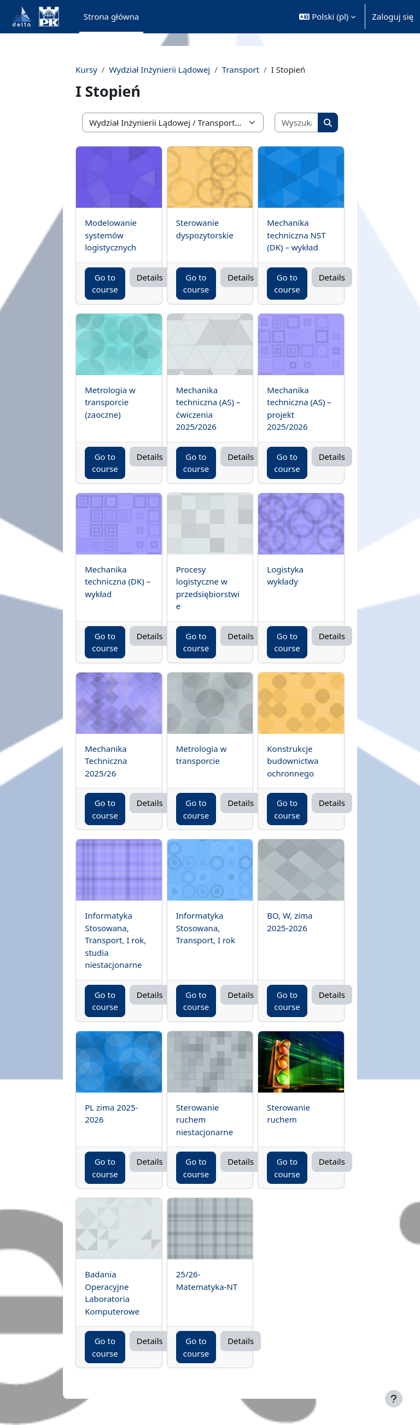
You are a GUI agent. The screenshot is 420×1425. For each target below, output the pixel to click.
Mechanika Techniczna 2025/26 (106, 761)
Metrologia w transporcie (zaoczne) (110, 402)
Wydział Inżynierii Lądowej (159, 69)
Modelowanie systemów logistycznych (111, 235)
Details (150, 277)
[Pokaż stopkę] (393, 1399)
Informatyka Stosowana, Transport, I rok (205, 927)
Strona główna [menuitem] (111, 16)
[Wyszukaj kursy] (297, 123)
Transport (240, 69)
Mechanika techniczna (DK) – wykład (117, 581)
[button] (327, 16)
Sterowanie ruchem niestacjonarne (204, 1119)
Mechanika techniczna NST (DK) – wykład (296, 235)
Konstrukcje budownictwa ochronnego (292, 761)
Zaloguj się (392, 16)
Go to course (105, 283)
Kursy (86, 69)
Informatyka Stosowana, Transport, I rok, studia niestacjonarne (115, 940)
